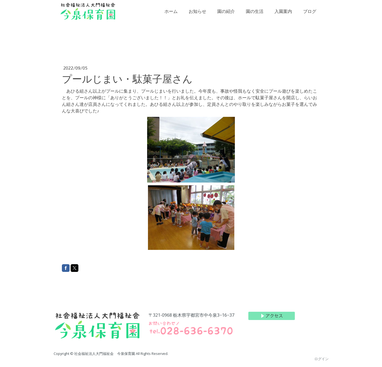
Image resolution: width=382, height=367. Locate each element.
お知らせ (197, 15)
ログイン (321, 358)
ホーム (171, 15)
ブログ (309, 15)
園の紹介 (226, 15)
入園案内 (283, 15)
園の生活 (254, 15)
